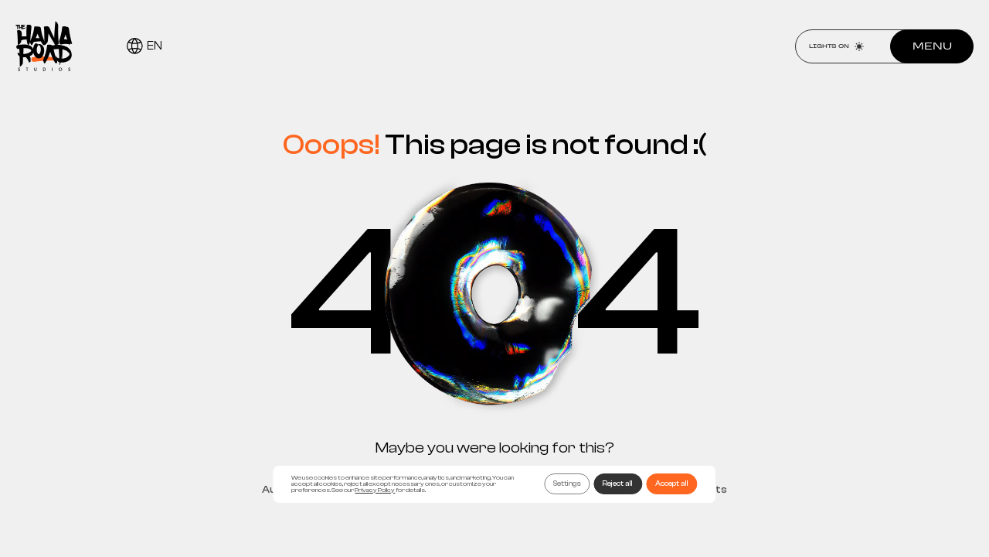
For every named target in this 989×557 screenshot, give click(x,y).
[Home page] (44, 46)
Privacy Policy (375, 490)
